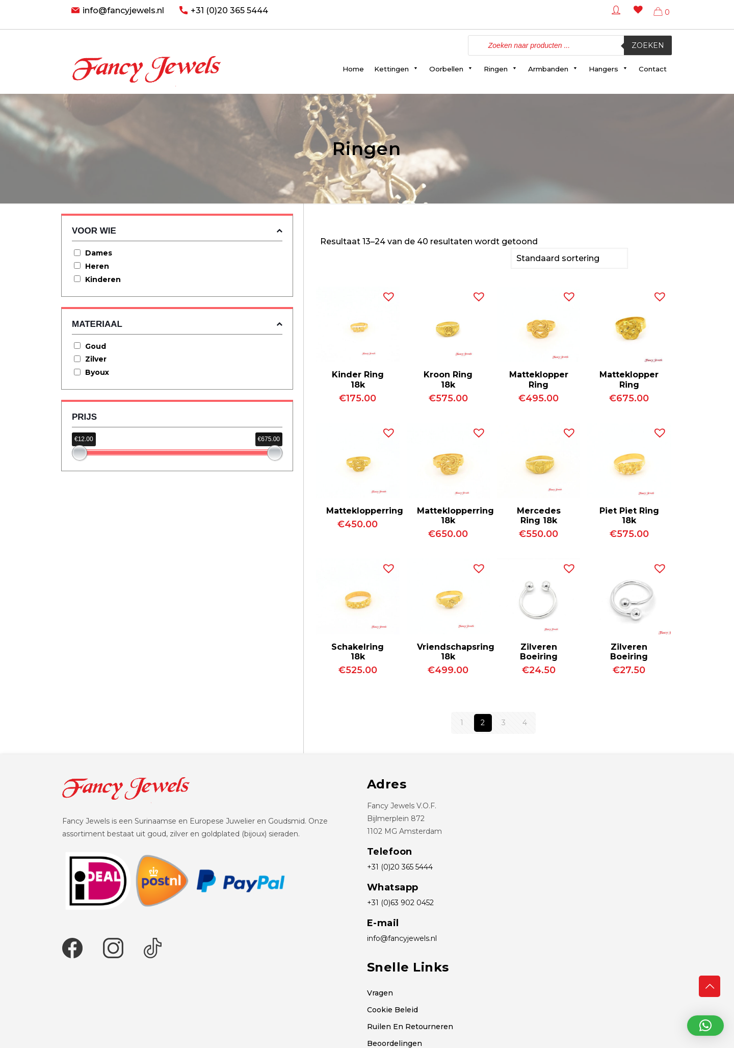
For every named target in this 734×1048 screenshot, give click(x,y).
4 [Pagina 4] (524, 721)
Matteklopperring (364, 510)
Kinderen (103, 279)
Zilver (96, 359)
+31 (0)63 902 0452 (400, 901)
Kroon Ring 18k (448, 378)
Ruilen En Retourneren (410, 1025)
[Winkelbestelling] (569, 258)
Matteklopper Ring (538, 378)
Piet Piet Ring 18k (629, 514)
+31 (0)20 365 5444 (229, 10)
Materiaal (177, 324)
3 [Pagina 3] (504, 721)
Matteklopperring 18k (455, 514)
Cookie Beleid (392, 1008)
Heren (97, 266)
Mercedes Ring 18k (539, 514)
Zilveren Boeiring (539, 650)
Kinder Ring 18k (358, 378)
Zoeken (648, 45)
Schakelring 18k (357, 650)
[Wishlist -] (636, 17)
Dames (98, 253)
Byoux (97, 372)
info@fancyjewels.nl (123, 10)
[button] (386, 293)
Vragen (380, 991)
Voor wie (177, 231)
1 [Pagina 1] (461, 721)
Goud (95, 346)
